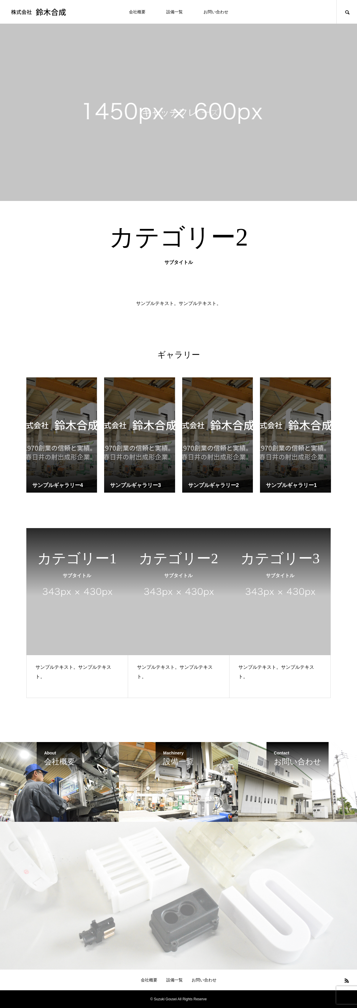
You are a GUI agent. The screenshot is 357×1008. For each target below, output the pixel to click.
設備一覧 (174, 11)
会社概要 (137, 11)
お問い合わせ (215, 11)
